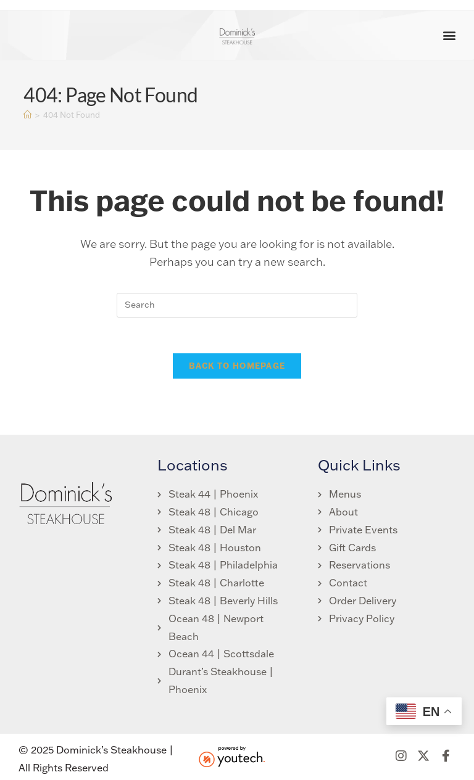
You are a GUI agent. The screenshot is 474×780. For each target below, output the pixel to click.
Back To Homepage (237, 367)
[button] (449, 35)
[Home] (27, 115)
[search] (237, 305)
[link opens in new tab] (357, 549)
